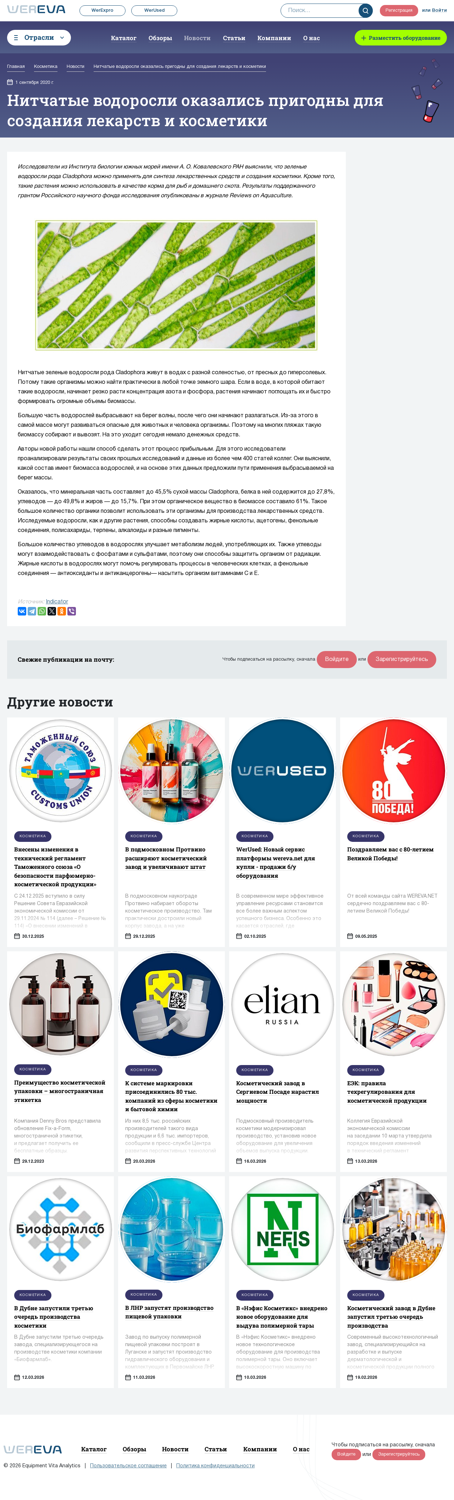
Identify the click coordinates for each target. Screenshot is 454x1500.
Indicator (57, 602)
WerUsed (154, 10)
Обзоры (160, 38)
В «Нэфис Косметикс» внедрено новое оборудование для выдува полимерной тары (281, 1316)
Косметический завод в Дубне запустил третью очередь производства (391, 1316)
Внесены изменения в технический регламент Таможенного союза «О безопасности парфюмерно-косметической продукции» (55, 866)
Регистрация (399, 11)
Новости (197, 38)
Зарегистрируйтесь (402, 659)
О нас (311, 38)
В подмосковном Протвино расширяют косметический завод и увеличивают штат (166, 857)
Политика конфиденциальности (215, 1466)
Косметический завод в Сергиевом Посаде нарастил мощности (277, 1091)
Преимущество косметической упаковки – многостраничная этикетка (59, 1091)
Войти (439, 10)
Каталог (124, 38)
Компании (274, 38)
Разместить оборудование (405, 37)
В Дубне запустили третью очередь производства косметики (53, 1316)
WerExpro (103, 10)
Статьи (234, 38)
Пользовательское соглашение (128, 1466)
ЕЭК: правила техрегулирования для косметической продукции (387, 1091)
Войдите (337, 659)
